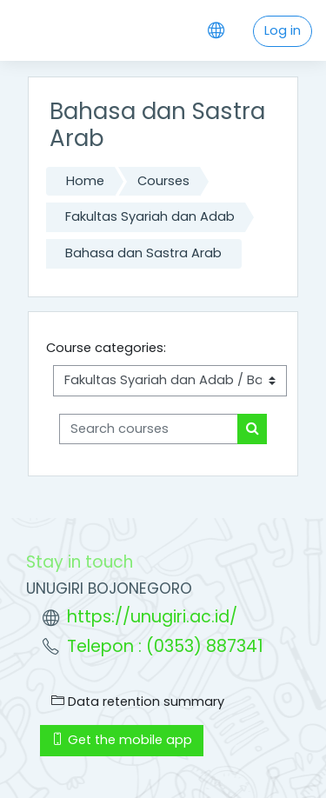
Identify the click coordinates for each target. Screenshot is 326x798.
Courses (163, 181)
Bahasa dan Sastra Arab (143, 253)
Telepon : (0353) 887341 (165, 646)
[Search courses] (148, 429)
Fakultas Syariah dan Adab (150, 216)
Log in (282, 30)
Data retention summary (137, 701)
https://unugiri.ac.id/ (152, 616)
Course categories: (106, 347)
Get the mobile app (121, 739)
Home (85, 181)
